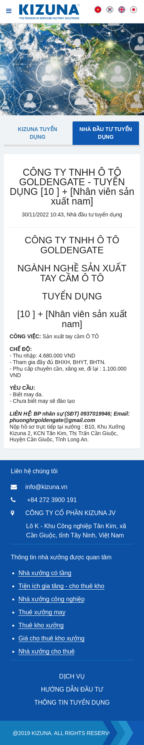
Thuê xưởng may (41, 612)
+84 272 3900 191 (51, 500)
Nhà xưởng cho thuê (46, 651)
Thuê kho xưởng (41, 625)
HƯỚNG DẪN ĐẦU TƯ (72, 689)
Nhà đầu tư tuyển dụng (105, 133)
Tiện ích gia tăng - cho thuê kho (61, 586)
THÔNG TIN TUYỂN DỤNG (71, 702)
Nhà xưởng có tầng (44, 573)
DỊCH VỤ (72, 676)
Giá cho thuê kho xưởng (51, 638)
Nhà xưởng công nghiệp (51, 599)
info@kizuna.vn (46, 487)
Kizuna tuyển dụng (37, 133)
